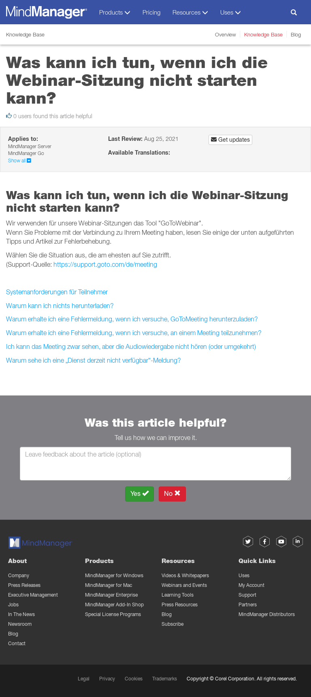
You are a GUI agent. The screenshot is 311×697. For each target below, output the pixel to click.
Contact (17, 643)
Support (247, 595)
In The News (21, 614)
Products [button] (114, 12)
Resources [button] (190, 12)
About (17, 560)
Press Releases (24, 585)
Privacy (107, 679)
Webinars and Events (184, 585)
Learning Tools (178, 595)
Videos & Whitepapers (185, 575)
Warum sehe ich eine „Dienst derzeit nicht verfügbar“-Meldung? (93, 360)
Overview (225, 34)
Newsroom (20, 624)
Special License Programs (113, 614)
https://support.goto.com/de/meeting (105, 264)
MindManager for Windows (114, 575)
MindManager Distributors (267, 614)
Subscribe (172, 624)
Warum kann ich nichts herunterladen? (60, 305)
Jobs (13, 604)
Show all (19, 160)
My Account (251, 585)
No (172, 493)
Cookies (134, 679)
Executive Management (33, 595)
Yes (139, 493)
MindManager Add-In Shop (114, 604)
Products (99, 560)
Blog (296, 34)
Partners (248, 604)
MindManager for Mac (108, 585)
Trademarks (164, 679)
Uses (244, 575)
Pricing (151, 12)
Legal (83, 679)
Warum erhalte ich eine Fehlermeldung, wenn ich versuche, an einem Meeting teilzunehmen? (134, 332)
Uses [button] (230, 12)
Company (18, 575)
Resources (178, 560)
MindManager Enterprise (111, 595)
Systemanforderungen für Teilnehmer (57, 291)
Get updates (230, 139)
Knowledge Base (263, 34)
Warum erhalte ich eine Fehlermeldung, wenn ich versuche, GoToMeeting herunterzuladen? (132, 319)
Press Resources (180, 604)
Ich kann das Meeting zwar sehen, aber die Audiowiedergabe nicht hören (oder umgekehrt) (131, 346)
